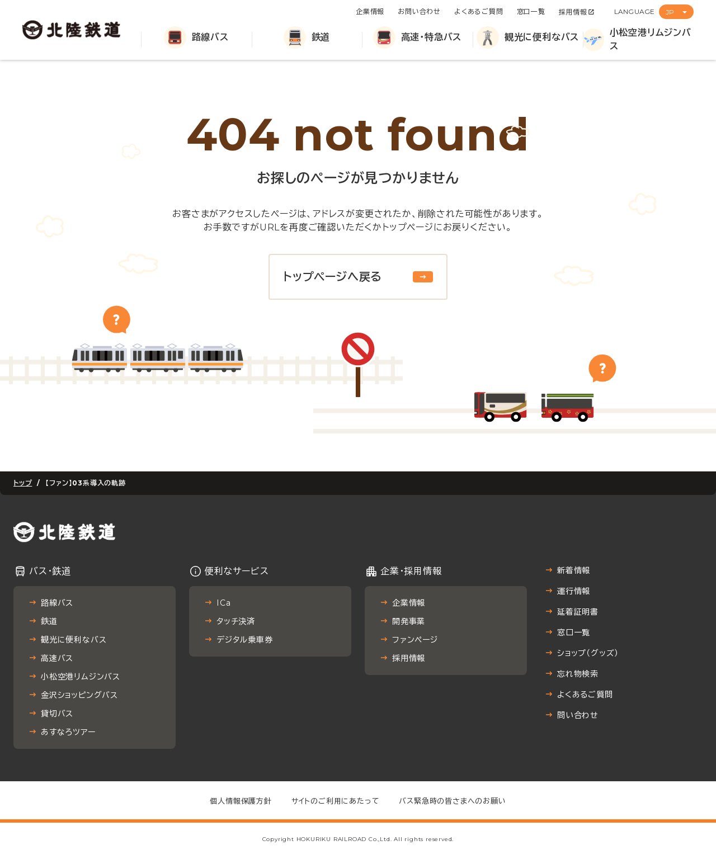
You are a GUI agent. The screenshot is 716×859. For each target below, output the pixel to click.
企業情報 (370, 11)
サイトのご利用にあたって (335, 800)
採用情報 (573, 12)
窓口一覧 (531, 11)
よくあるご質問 (478, 11)
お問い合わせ (419, 11)
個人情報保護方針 (240, 800)
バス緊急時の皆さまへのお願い (452, 800)
